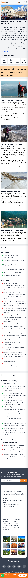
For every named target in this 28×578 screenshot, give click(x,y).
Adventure (16, 512)
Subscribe (23, 480)
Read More (5, 51)
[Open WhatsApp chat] (2, 575)
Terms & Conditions (8, 525)
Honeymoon (17, 519)
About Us (5, 512)
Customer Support (7, 517)
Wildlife (16, 523)
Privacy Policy (6, 523)
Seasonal (16, 527)
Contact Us (5, 519)
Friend (15, 517)
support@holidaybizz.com (12, 504)
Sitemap (5, 527)
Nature (15, 521)
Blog (4, 515)
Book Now (23, 575)
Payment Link (6, 529)
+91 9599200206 (24, 2)
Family (15, 515)
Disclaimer (5, 521)
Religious (16, 525)
